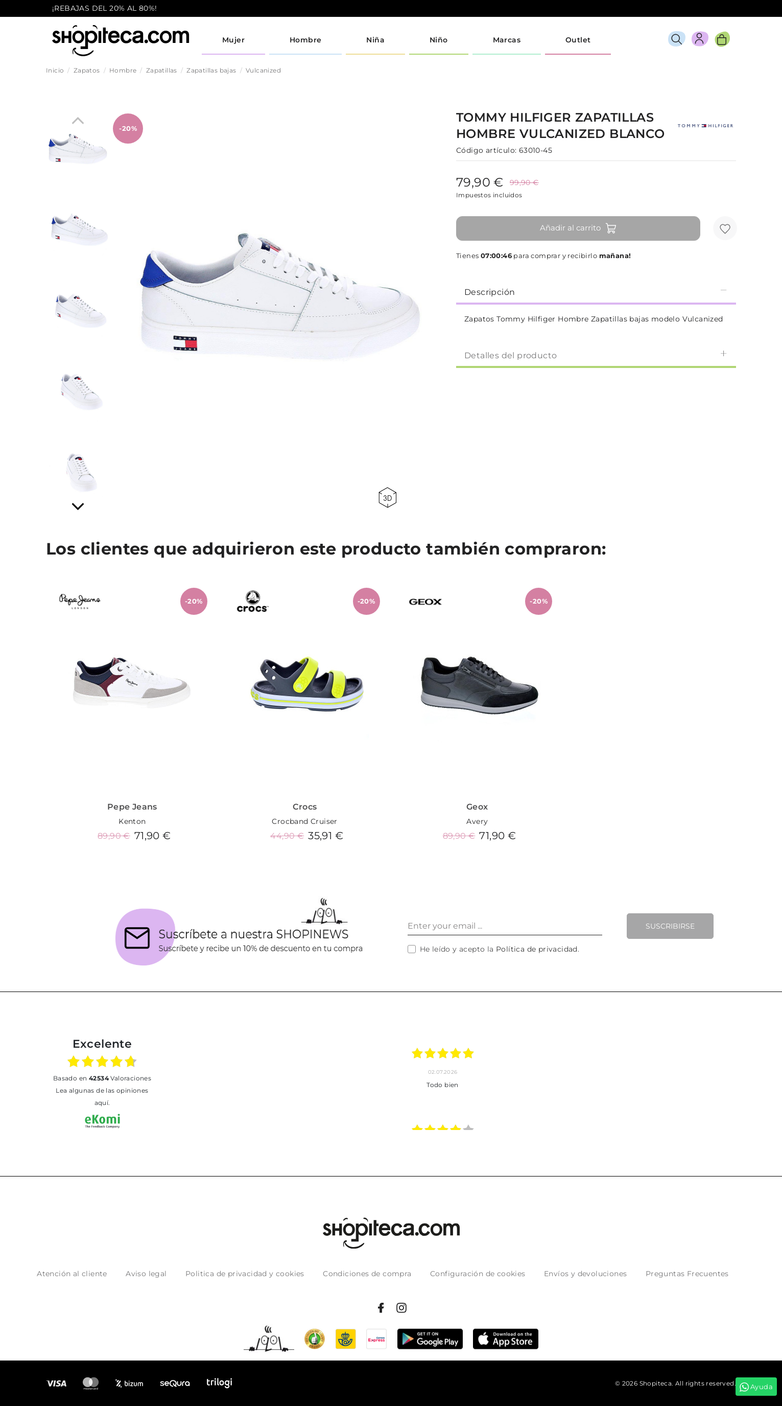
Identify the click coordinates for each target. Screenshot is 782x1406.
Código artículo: (486, 150)
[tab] (596, 291)
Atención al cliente (72, 1273)
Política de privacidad (537, 949)
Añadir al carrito (578, 228)
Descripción (596, 291)
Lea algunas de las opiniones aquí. (102, 1097)
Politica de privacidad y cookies (244, 1273)
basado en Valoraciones (102, 1078)
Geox (477, 807)
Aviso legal (146, 1273)
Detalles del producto (596, 355)
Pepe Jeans (132, 807)
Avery (477, 821)
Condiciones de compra (367, 1273)
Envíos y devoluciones (585, 1273)
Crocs (305, 807)
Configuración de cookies (478, 1273)
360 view (387, 497)
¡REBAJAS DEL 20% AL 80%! (104, 8)
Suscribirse (670, 926)
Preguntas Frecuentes (687, 1273)
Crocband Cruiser (304, 821)
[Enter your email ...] (505, 926)
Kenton (132, 821)
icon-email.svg (711, 9)
